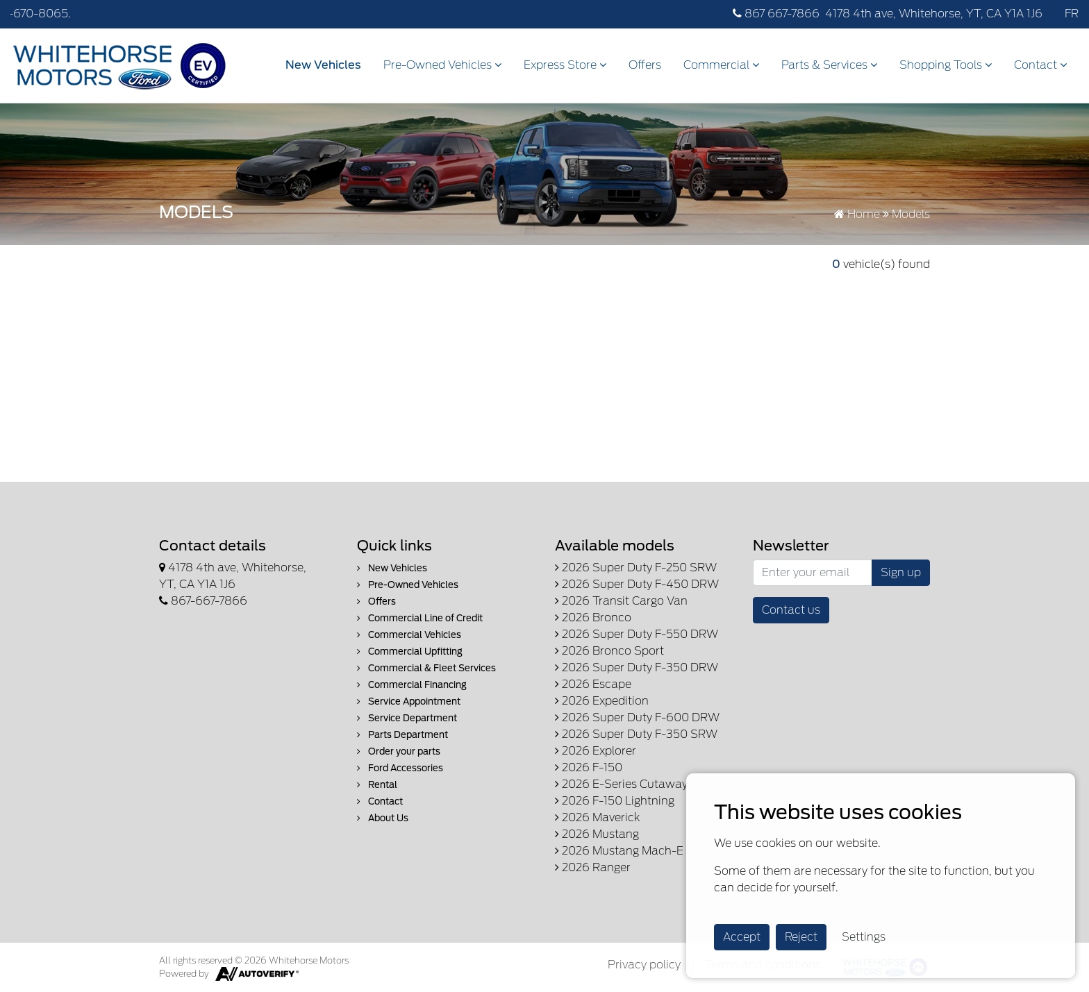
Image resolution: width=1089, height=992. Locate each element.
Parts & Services (829, 65)
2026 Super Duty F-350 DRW (636, 667)
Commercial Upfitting (410, 651)
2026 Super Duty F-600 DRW (637, 717)
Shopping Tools (945, 65)
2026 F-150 (588, 767)
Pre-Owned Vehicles (442, 65)
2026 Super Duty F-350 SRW (636, 734)
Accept (741, 936)
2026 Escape (593, 684)
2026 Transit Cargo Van (621, 600)
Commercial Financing (412, 685)
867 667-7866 (776, 13)
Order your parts (398, 751)
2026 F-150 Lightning (614, 800)
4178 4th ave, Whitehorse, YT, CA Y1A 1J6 (933, 13)
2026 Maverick (597, 817)
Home (857, 214)
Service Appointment (408, 701)
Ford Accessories (400, 768)
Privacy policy (644, 964)
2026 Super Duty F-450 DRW (637, 584)
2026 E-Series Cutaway (621, 784)
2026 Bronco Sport (609, 650)
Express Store (565, 65)
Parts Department (402, 735)
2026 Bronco (593, 617)
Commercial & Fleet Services (426, 668)
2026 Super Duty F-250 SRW (636, 567)
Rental (377, 785)
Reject (801, 936)
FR (1072, 13)
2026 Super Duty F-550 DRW (636, 634)
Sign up (901, 572)
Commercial (721, 65)
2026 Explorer (595, 750)
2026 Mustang (597, 834)
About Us (382, 818)
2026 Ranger (593, 867)
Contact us (791, 609)
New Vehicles (323, 65)
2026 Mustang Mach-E (619, 850)
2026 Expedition (602, 700)
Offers (645, 65)
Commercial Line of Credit (420, 618)
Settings (864, 936)
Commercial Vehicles (409, 635)
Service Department (407, 718)
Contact (1040, 65)
